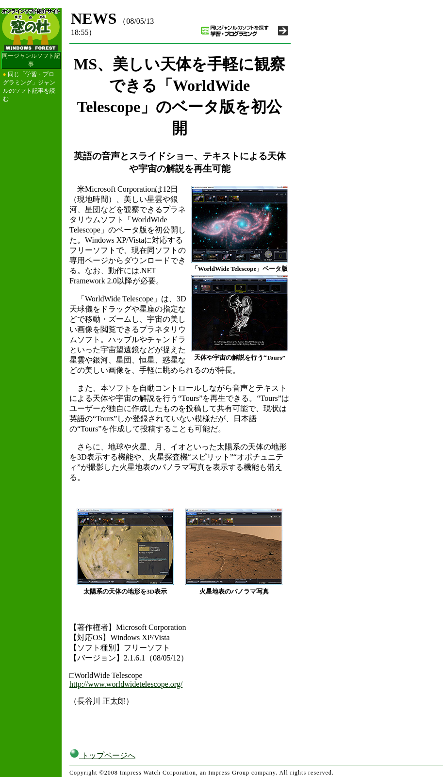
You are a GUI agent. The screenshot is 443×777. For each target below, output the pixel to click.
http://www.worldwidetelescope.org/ (125, 684)
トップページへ (102, 755)
